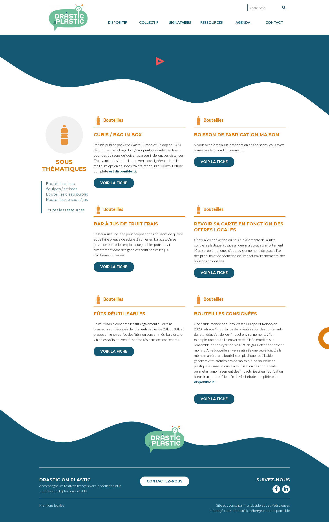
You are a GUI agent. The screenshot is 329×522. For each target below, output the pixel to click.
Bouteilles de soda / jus (67, 200)
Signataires (180, 22)
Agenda (243, 22)
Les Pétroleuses (277, 505)
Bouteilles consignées (225, 313)
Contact (274, 22)
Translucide (252, 505)
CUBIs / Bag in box (118, 134)
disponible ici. (205, 382)
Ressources (211, 22)
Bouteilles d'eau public (67, 194)
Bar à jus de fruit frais (126, 224)
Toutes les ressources (65, 210)
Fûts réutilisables (119, 313)
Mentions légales (51, 505)
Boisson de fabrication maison (236, 134)
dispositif (117, 22)
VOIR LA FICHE (113, 183)
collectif (148, 22)
